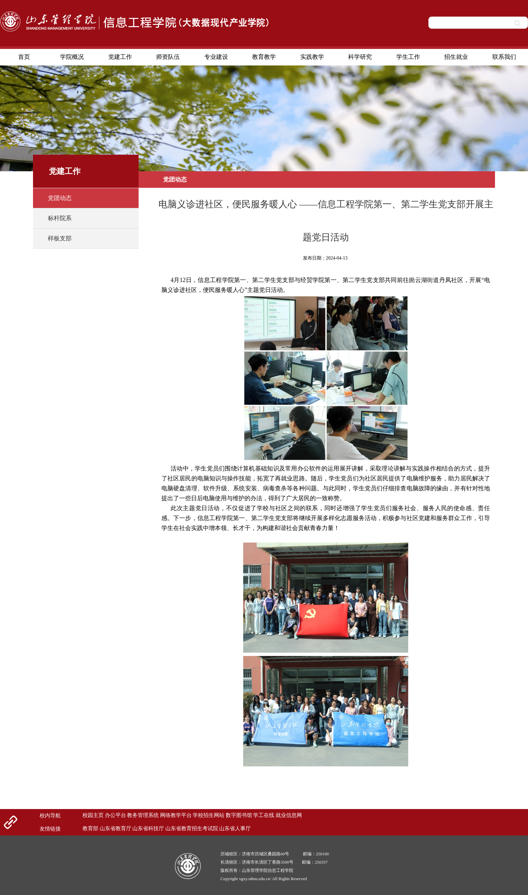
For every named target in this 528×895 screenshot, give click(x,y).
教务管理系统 (143, 815)
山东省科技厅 (148, 828)
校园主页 (93, 815)
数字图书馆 (239, 815)
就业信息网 (289, 815)
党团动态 (60, 198)
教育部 (90, 828)
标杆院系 (60, 218)
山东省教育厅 (115, 828)
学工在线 (263, 815)
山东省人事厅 (235, 828)
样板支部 (60, 238)
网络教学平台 (176, 815)
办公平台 (115, 815)
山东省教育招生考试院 (191, 828)
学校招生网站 (208, 815)
